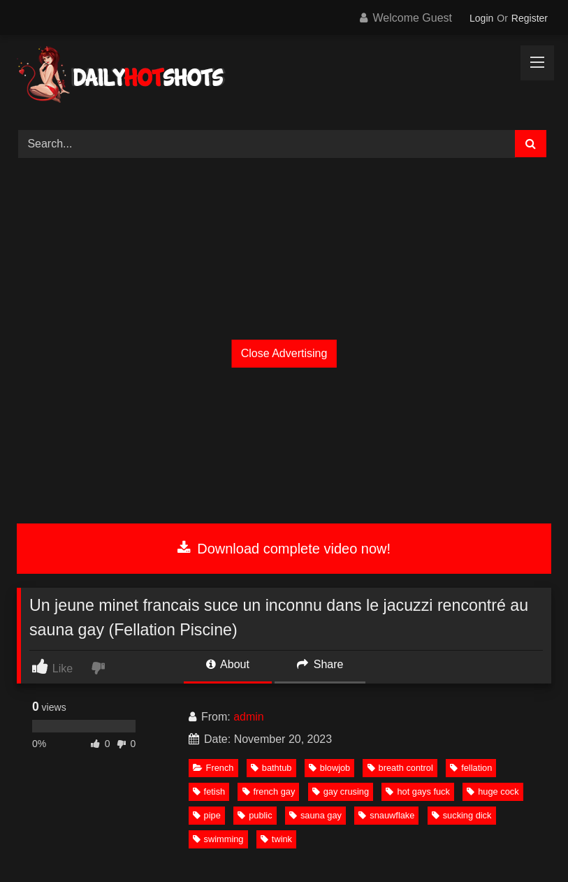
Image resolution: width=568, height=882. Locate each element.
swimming (218, 839)
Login (481, 18)
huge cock (492, 791)
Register (529, 18)
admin (248, 717)
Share (320, 664)
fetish (209, 791)
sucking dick (462, 815)
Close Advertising (284, 353)
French (213, 767)
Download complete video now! (284, 548)
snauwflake (386, 815)
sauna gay (315, 815)
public (255, 815)
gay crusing (340, 791)
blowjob (329, 767)
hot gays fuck (417, 791)
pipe (207, 815)
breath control (400, 767)
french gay (269, 791)
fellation (471, 767)
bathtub (271, 767)
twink (276, 839)
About (227, 664)
